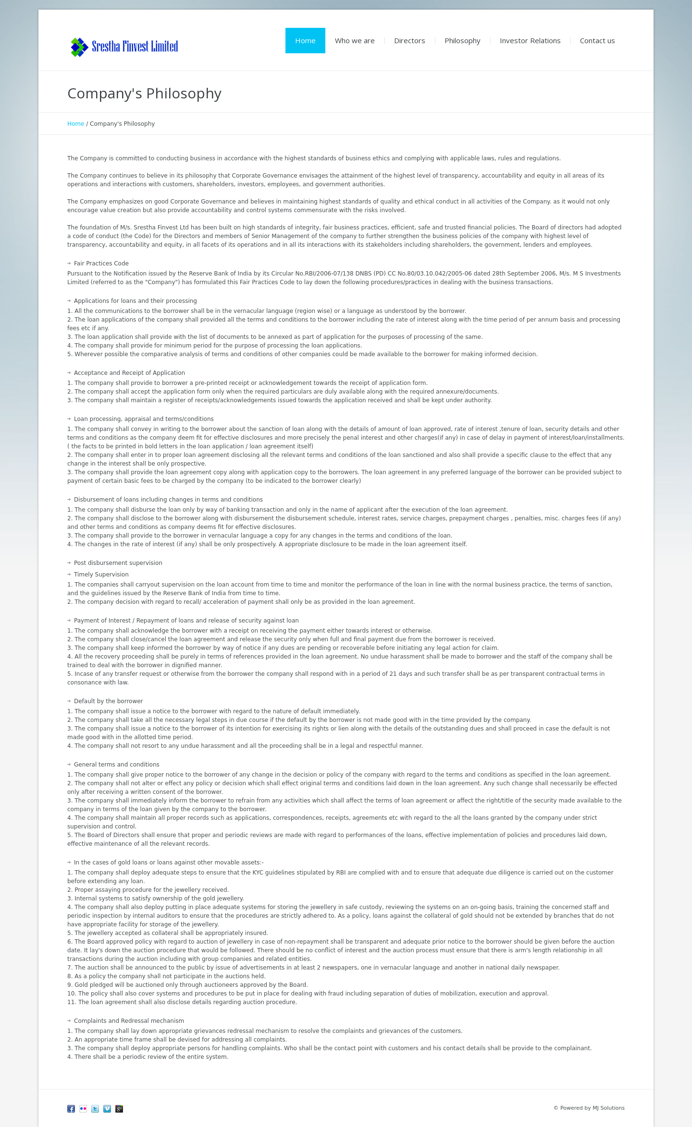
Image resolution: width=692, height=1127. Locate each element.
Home (75, 123)
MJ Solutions (609, 1108)
